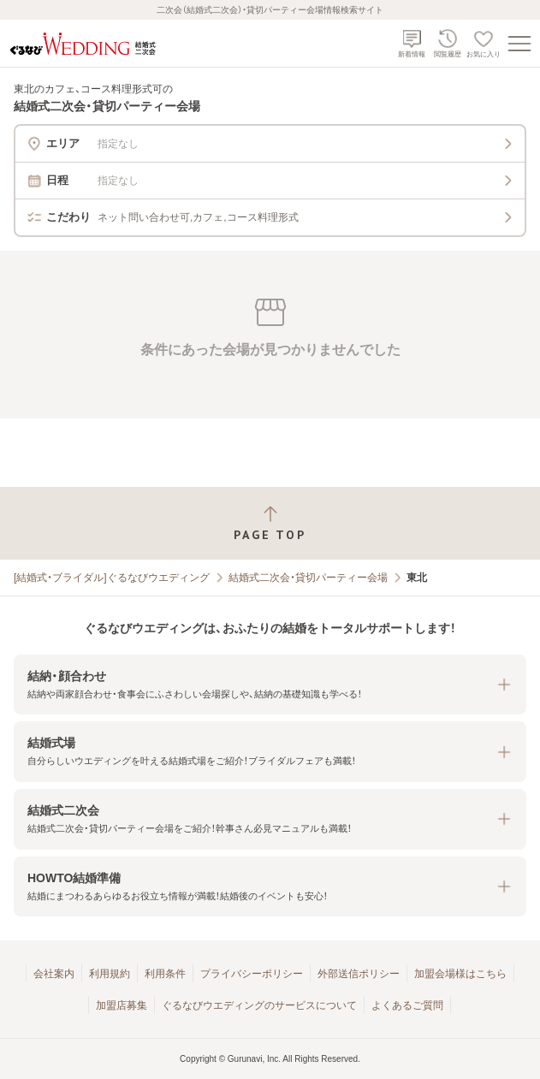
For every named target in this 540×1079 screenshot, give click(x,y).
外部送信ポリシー (358, 974)
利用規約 (109, 974)
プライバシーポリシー (251, 974)
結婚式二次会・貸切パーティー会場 (308, 578)
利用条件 (165, 974)
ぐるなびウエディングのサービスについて (259, 1005)
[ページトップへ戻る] (270, 523)
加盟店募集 (121, 1005)
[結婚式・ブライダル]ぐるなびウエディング (112, 578)
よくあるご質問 (407, 1005)
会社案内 (53, 974)
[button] (270, 685)
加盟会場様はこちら (460, 974)
